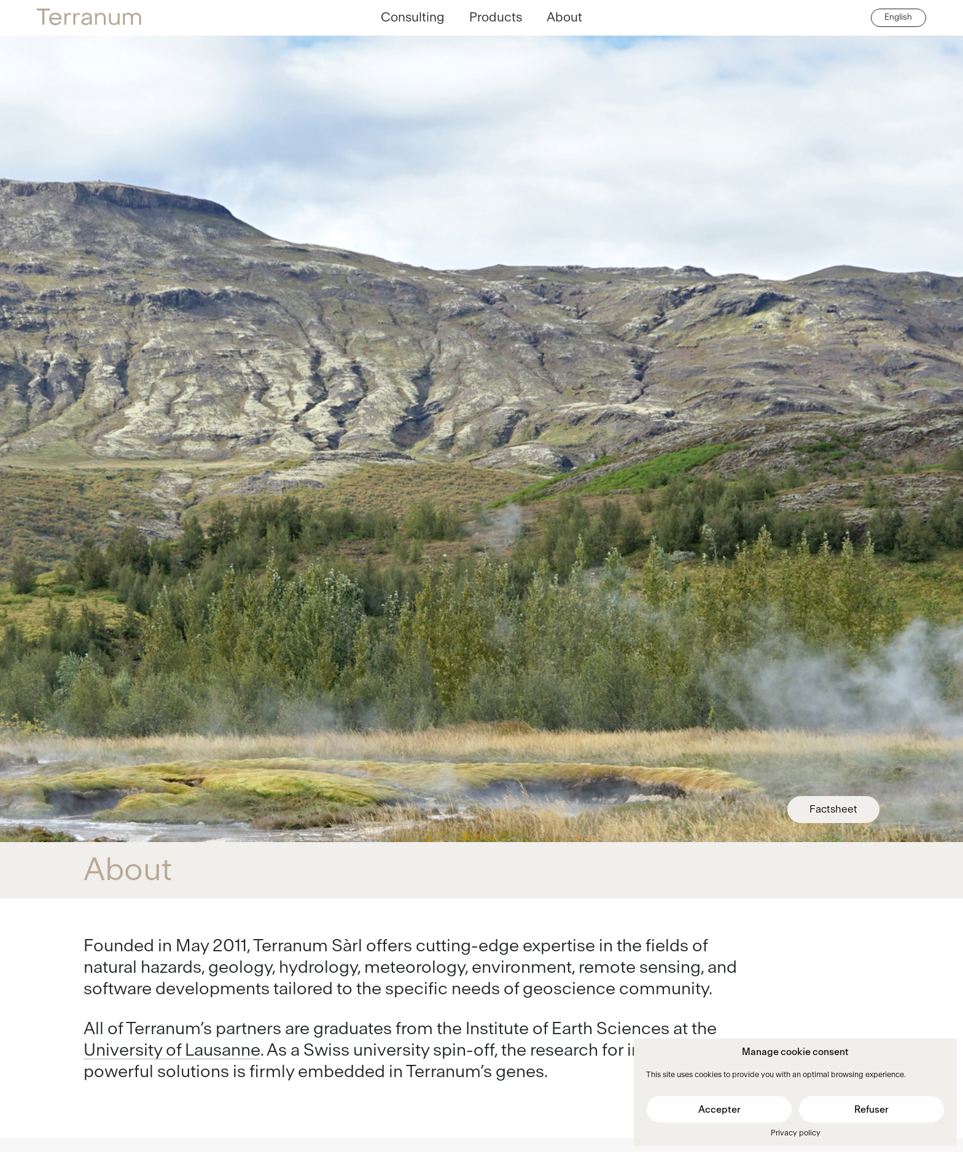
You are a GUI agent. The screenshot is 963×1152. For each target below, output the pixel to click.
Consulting (413, 17)
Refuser (871, 1110)
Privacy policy (796, 1133)
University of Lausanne (172, 1050)
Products (495, 17)
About (564, 17)
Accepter (719, 1110)
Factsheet (833, 809)
